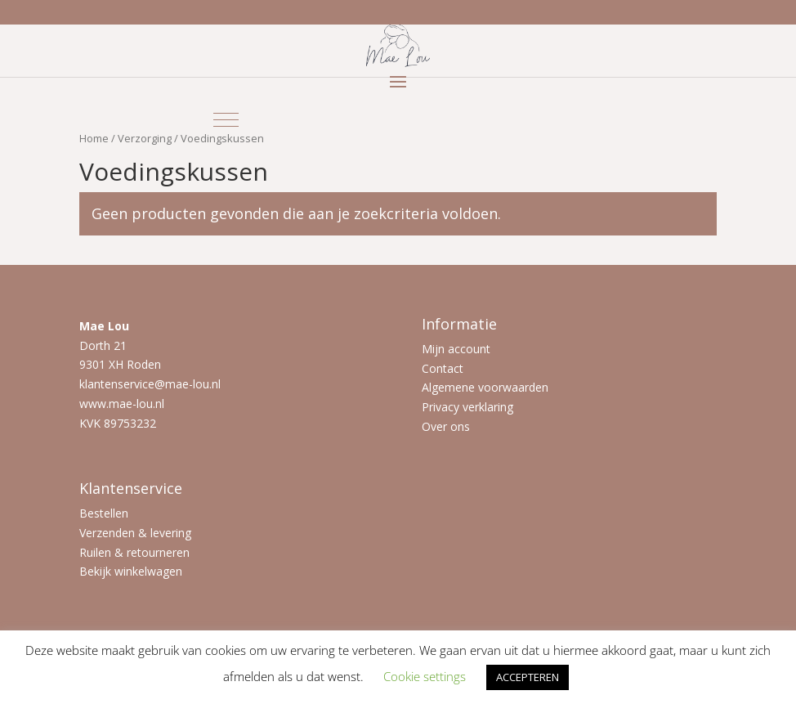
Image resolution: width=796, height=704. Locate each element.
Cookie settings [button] (424, 676)
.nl (158, 403)
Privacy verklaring (467, 407)
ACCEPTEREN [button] (527, 677)
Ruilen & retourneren (134, 552)
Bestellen (103, 513)
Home (94, 138)
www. (94, 403)
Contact (442, 368)
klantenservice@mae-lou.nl (150, 384)
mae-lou (131, 403)
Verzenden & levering (135, 532)
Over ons (446, 426)
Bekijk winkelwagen (130, 571)
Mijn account (456, 348)
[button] (226, 119)
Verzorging (145, 138)
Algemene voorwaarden (485, 387)
